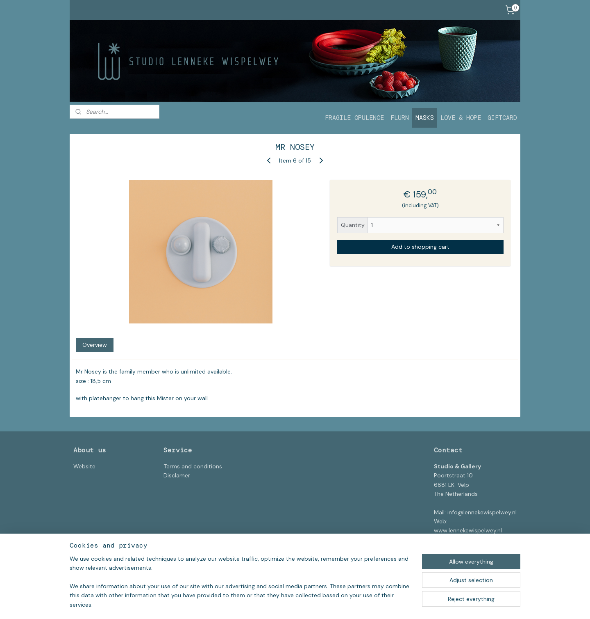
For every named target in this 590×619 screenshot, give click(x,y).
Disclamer (176, 475)
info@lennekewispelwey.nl (482, 512)
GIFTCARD (502, 118)
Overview (94, 344)
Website (84, 466)
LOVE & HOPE (460, 118)
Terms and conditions (192, 466)
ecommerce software (327, 604)
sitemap (283, 604)
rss (298, 604)
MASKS (424, 118)
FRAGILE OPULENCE (354, 118)
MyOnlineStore (395, 604)
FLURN (399, 118)
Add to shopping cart (420, 246)
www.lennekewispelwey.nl (468, 530)
